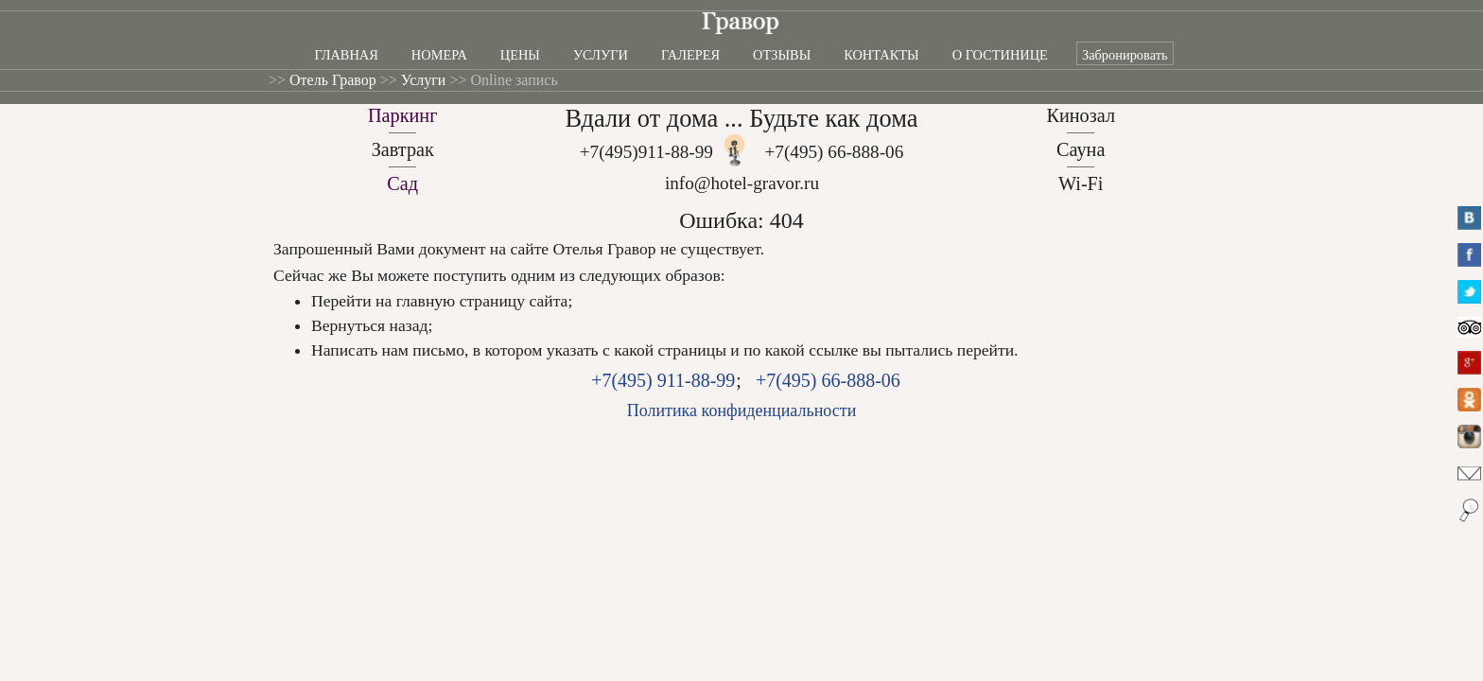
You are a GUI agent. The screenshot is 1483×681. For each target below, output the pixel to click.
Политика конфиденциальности (742, 410)
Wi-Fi (1081, 183)
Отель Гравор (332, 80)
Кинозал (1080, 115)
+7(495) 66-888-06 (834, 152)
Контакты (881, 54)
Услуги (600, 54)
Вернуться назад (369, 325)
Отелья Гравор (604, 248)
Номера (439, 54)
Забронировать (1125, 54)
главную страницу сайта (482, 300)
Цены (520, 54)
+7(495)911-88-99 (646, 152)
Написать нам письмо (387, 349)
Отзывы (782, 54)
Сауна (1080, 149)
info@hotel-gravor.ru (742, 183)
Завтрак (403, 149)
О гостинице (1000, 54)
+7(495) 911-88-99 (663, 380)
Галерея (690, 54)
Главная (345, 54)
